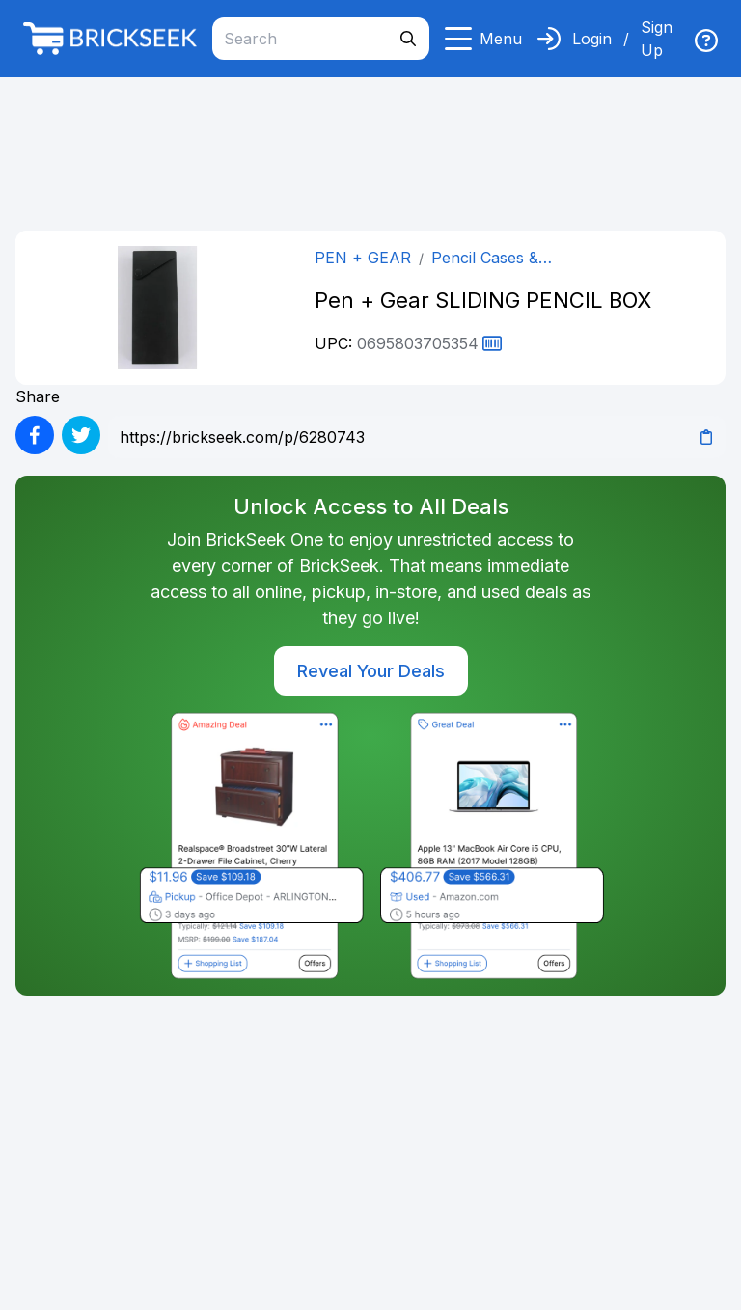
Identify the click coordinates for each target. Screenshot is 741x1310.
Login (592, 38)
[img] (706, 40)
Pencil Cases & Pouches (484, 258)
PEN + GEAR (363, 257)
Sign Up (656, 38)
